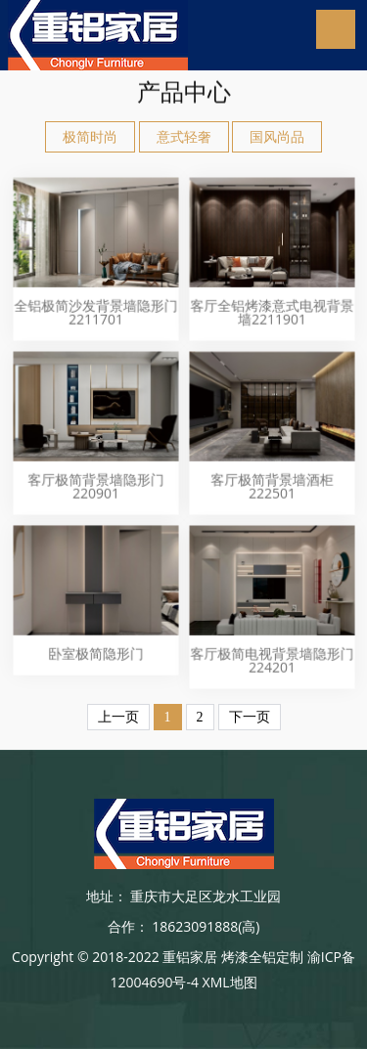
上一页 (118, 717)
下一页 (249, 717)
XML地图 (230, 982)
